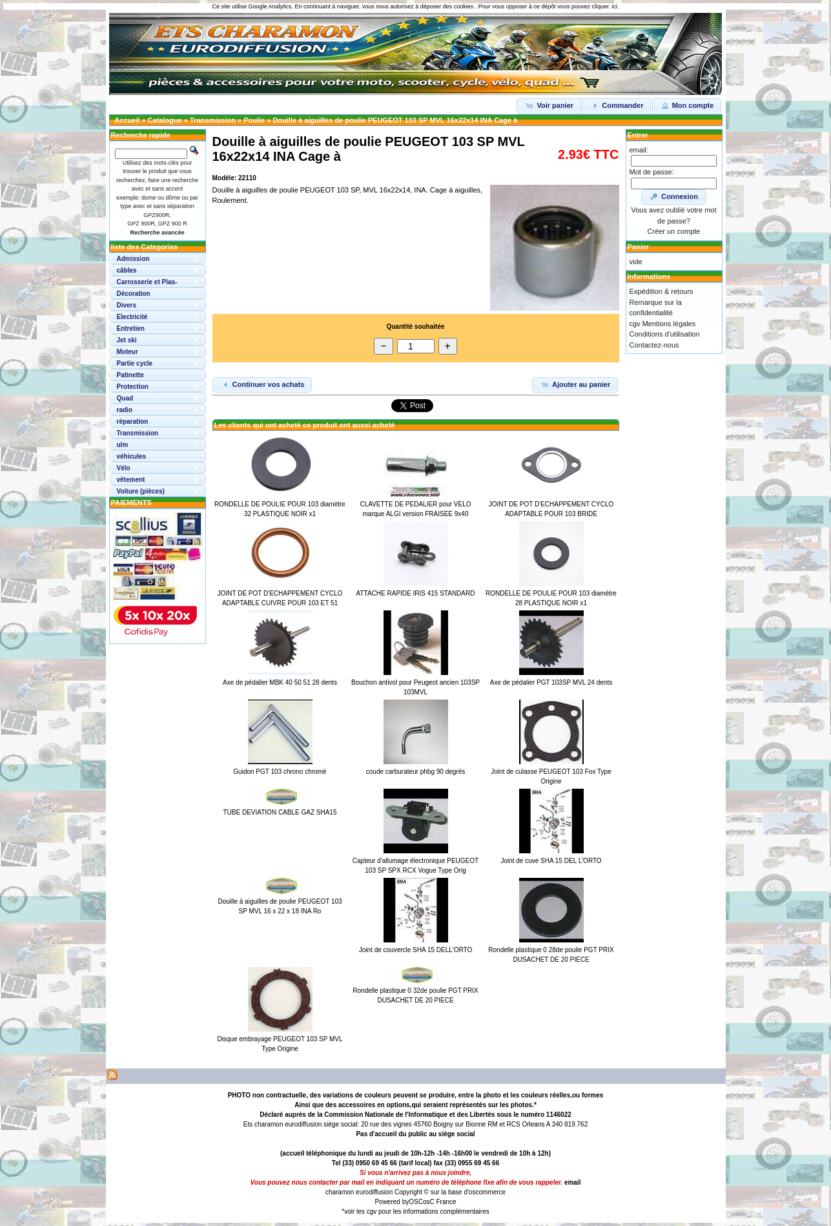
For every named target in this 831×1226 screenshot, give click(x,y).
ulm (122, 444)
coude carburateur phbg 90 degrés (415, 771)
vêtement (131, 479)
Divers (127, 305)
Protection (133, 386)
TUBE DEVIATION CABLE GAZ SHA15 (280, 812)
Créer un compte (674, 231)
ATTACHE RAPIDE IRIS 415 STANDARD (415, 593)
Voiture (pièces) (141, 491)
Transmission (213, 120)
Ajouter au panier (575, 384)
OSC (416, 1201)
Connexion (673, 196)
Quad (125, 398)
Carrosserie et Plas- (147, 282)
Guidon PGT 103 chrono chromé (279, 771)
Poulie (254, 120)
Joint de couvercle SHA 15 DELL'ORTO (416, 949)
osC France (440, 1201)
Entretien (131, 328)
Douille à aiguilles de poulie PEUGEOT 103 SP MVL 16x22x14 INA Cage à (394, 120)
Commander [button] (616, 105)
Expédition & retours (661, 291)
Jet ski (127, 340)
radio (124, 409)
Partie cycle (135, 363)
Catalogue (165, 120)
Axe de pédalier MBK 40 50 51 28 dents (280, 682)
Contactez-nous (654, 345)
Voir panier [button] (548, 105)
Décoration (133, 293)
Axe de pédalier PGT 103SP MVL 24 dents (551, 682)
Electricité (132, 316)
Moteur (127, 351)
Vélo (123, 468)
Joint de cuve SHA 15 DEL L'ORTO (550, 860)
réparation (133, 421)
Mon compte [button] (687, 105)
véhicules (132, 456)
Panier (639, 247)
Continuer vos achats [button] (262, 384)
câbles (127, 270)
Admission (133, 258)
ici (614, 6)
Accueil (126, 120)
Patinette (130, 375)
